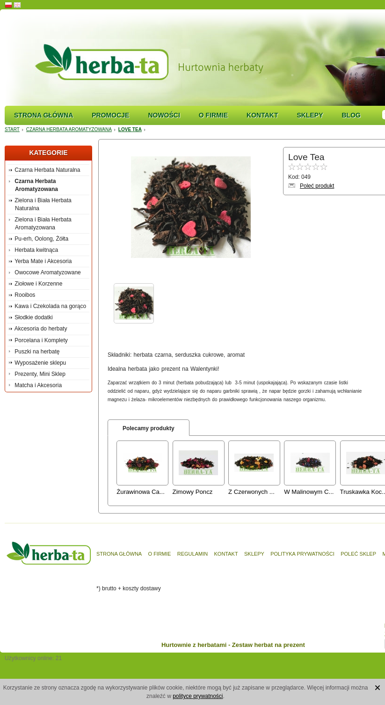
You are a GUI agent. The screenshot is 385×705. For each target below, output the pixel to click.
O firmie (213, 115)
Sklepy (310, 115)
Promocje (110, 115)
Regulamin (192, 554)
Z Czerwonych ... (251, 491)
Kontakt (262, 115)
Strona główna (43, 115)
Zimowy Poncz (193, 491)
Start (12, 129)
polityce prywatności (198, 696)
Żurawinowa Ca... (140, 491)
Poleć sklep (358, 554)
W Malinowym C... (309, 491)
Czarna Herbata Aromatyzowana (69, 129)
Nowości (164, 115)
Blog (350, 115)
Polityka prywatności (302, 554)
